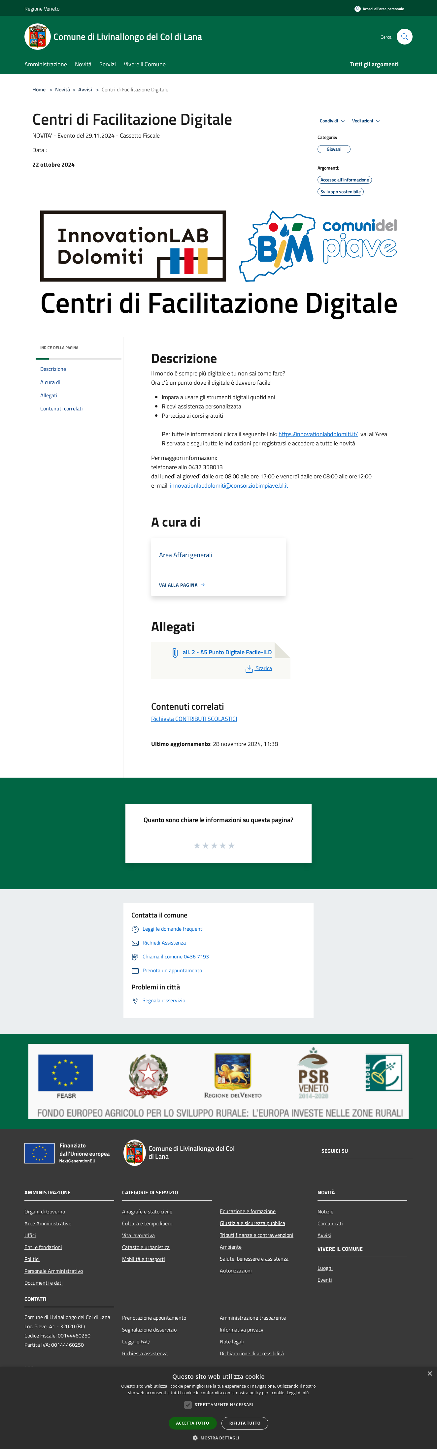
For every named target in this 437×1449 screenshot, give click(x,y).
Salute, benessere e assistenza (254, 1259)
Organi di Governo (44, 1211)
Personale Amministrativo (53, 1271)
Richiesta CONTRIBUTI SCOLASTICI (194, 718)
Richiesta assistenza (145, 1353)
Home (39, 89)
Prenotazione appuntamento (154, 1318)
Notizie (325, 1211)
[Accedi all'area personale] (379, 8)
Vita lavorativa (138, 1235)
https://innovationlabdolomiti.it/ (318, 434)
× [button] (429, 1373)
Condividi (333, 121)
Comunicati (330, 1223)
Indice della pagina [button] (59, 347)
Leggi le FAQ (136, 1341)
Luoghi (325, 1268)
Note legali (232, 1341)
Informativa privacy (241, 1330)
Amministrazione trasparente (253, 1318)
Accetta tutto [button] (192, 1423)
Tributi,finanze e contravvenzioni (256, 1235)
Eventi (325, 1280)
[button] (218, 1437)
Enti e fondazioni (43, 1247)
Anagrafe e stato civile (147, 1211)
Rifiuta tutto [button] (245, 1423)
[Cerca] (405, 37)
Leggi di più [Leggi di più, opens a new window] (298, 1393)
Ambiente (231, 1247)
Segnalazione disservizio (149, 1330)
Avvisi (85, 89)
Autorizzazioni (236, 1270)
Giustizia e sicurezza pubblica (252, 1223)
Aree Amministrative (47, 1223)
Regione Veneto (41, 9)
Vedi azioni (367, 121)
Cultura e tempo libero (147, 1223)
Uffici (30, 1235)
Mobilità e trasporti (143, 1259)
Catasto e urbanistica (146, 1247)
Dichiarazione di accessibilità (252, 1353)
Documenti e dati (43, 1283)
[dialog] (218, 1408)
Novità (62, 89)
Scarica (258, 668)
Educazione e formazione (248, 1211)
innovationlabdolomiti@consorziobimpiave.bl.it (229, 485)
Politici (32, 1259)
